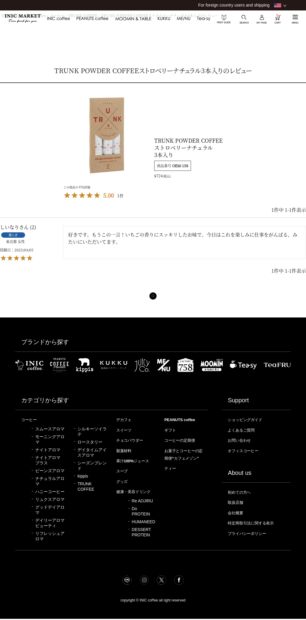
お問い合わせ (241, 439)
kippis (82, 476)
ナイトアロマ (47, 449)
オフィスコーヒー (246, 449)
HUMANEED (143, 526)
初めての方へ (241, 491)
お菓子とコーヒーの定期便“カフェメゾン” (183, 456)
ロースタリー (89, 442)
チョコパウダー (132, 439)
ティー (171, 474)
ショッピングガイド (248, 419)
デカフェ (125, 419)
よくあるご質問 (243, 429)
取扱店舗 (237, 500)
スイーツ (125, 429)
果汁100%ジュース (135, 459)
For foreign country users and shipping (234, 5)
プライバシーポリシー (250, 531)
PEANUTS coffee (181, 419)
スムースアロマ (50, 428)
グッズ (123, 479)
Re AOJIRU (142, 506)
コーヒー (30, 419)
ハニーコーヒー (50, 491)
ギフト (171, 429)
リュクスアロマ (50, 499)
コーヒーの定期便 (182, 439)
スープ (123, 469)
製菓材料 (125, 449)
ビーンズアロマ (50, 470)
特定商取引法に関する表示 (254, 520)
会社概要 (237, 511)
